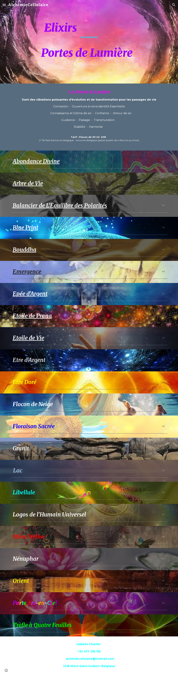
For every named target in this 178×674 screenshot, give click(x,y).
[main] (89, 41)
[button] (4, 5)
